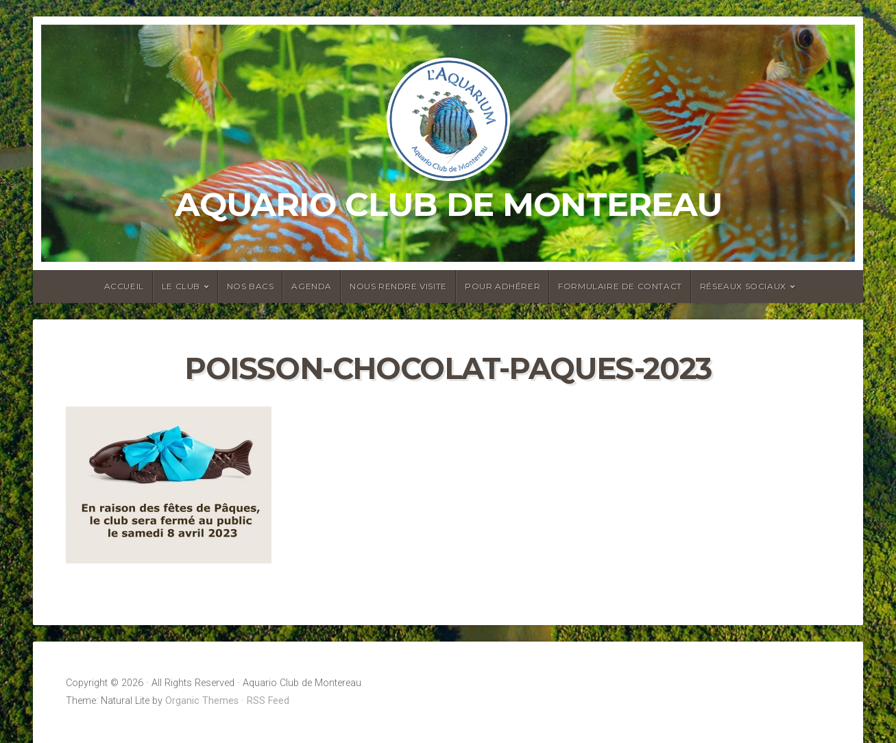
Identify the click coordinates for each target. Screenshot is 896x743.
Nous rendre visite (398, 286)
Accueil (124, 286)
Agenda (311, 286)
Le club (181, 286)
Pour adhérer (502, 286)
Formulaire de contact (620, 286)
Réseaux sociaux (743, 286)
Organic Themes (202, 701)
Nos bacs (250, 286)
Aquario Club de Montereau (448, 204)
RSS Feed (268, 701)
